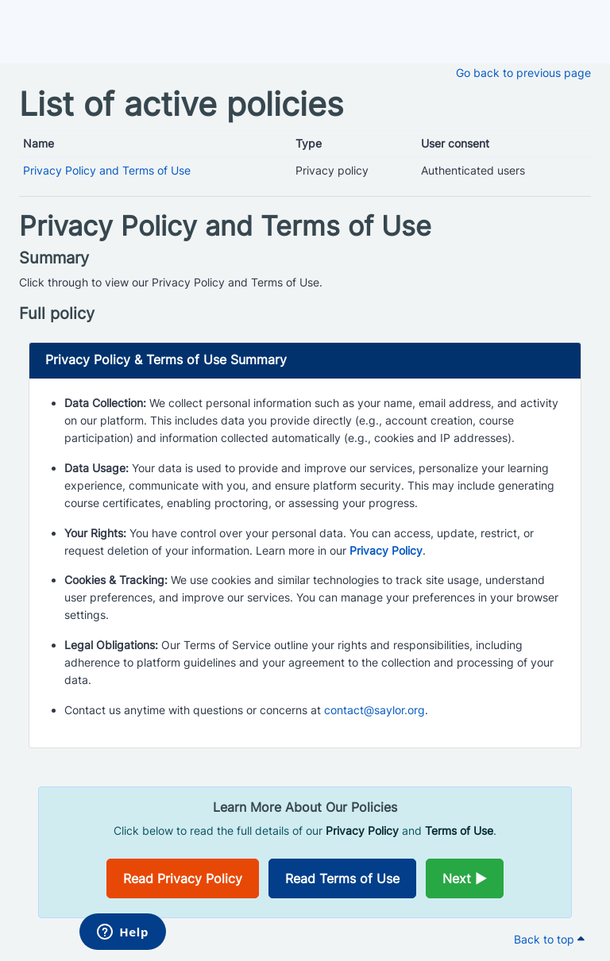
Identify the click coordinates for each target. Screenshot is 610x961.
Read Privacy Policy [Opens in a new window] (182, 878)
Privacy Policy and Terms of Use (107, 170)
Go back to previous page (523, 72)
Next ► (464, 878)
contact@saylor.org (374, 710)
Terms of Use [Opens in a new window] (459, 830)
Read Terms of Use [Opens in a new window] (342, 878)
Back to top (549, 939)
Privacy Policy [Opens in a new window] (386, 550)
